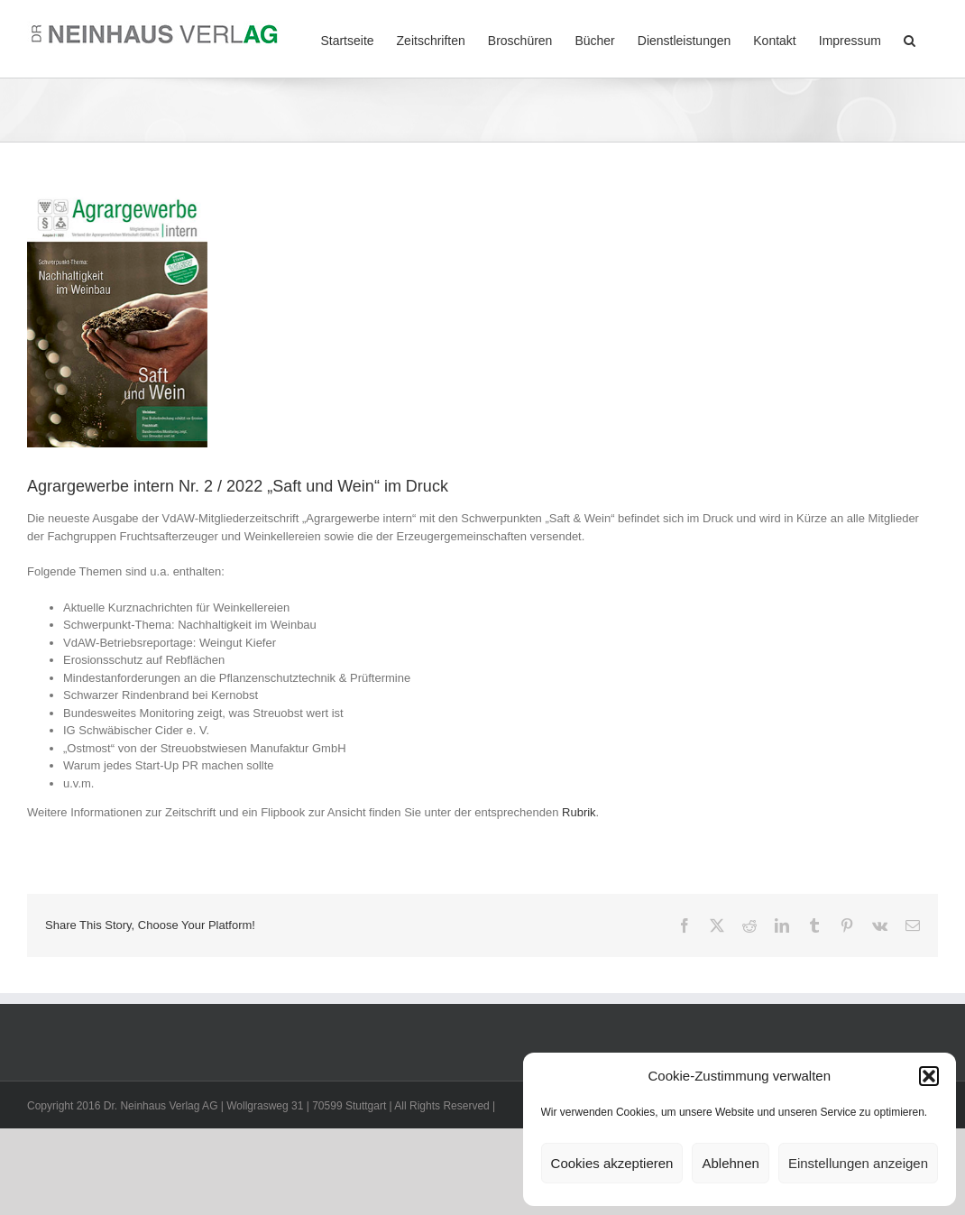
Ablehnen (730, 1163)
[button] (929, 1076)
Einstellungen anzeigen (858, 1163)
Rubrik (579, 812)
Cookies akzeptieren (612, 1163)
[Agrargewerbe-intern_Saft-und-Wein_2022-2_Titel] (117, 319)
